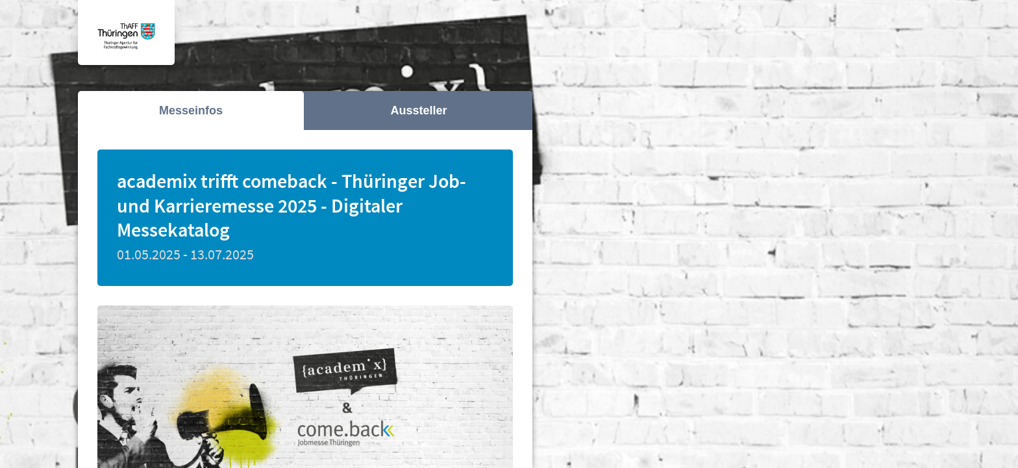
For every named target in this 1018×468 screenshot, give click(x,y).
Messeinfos (191, 110)
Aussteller (418, 110)
